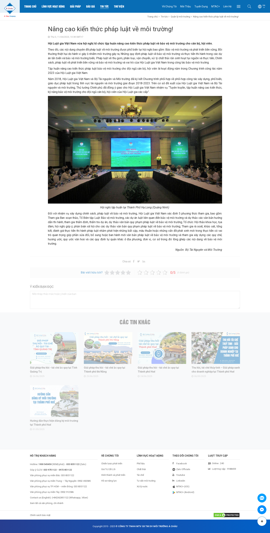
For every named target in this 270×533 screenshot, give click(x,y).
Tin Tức (104, 6)
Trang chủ (30, 6)
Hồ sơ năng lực (109, 480)
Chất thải (141, 469)
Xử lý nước (142, 486)
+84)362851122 (61, 497)
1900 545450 (45, 464)
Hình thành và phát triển (113, 475)
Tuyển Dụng (201, 6)
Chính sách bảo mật (40, 515)
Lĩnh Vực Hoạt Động (53, 6)
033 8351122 (67, 475)
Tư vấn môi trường (146, 480)
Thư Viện (119, 6)
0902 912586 (67, 492)
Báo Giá (90, 6)
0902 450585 (84, 481)
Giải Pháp (75, 6)
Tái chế (140, 475)
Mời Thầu (185, 6)
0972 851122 (65, 469)
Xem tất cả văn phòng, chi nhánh (46, 503)
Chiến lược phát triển (111, 463)
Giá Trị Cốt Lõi (108, 469)
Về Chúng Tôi (169, 6)
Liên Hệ (227, 6)
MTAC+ (215, 6)
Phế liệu (141, 463)
